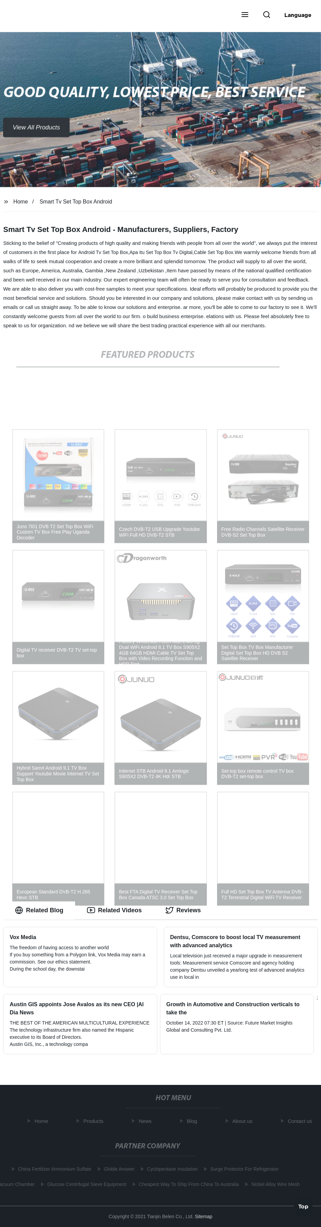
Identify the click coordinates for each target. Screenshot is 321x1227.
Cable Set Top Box (213, 252)
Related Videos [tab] (114, 910)
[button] (245, 15)
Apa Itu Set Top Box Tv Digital (160, 252)
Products (95, 1121)
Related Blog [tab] (39, 910)
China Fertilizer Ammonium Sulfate (53, 1169)
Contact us (301, 1121)
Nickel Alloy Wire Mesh (274, 1184)
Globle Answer (117, 1169)
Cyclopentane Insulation (170, 1169)
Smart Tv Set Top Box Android (75, 201)
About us (244, 1121)
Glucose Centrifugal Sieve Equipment (85, 1184)
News (146, 1121)
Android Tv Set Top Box (103, 252)
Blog (194, 1121)
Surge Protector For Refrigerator (243, 1169)
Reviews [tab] (183, 910)
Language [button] (297, 15)
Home (20, 201)
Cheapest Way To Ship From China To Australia (187, 1184)
